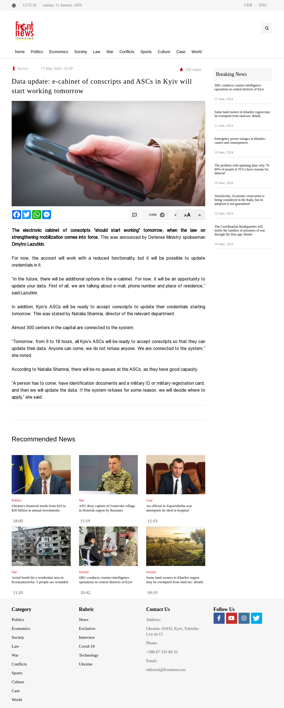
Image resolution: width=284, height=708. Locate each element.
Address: (153, 619)
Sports (17, 673)
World (17, 699)
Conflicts (19, 664)
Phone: (152, 643)
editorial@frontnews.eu (166, 669)
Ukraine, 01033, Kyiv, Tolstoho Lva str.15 (172, 631)
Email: (151, 661)
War (15, 655)
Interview (87, 637)
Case (16, 691)
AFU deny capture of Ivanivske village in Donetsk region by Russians (107, 508)
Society (18, 637)
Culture (18, 682)
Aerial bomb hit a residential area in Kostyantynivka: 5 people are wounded (40, 579)
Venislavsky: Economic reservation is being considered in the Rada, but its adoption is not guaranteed (240, 200)
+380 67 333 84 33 (162, 652)
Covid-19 (87, 646)
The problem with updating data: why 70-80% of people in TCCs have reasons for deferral (242, 169)
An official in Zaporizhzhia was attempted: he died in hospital (169, 508)
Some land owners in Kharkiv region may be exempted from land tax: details (174, 579)
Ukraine (85, 664)
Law (15, 646)
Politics (18, 619)
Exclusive (87, 628)
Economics (21, 628)
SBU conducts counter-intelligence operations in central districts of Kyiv (106, 579)
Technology (89, 655)
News (83, 619)
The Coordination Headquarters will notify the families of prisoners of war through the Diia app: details (240, 230)
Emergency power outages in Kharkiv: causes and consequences (240, 141)
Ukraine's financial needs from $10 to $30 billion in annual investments (39, 508)
